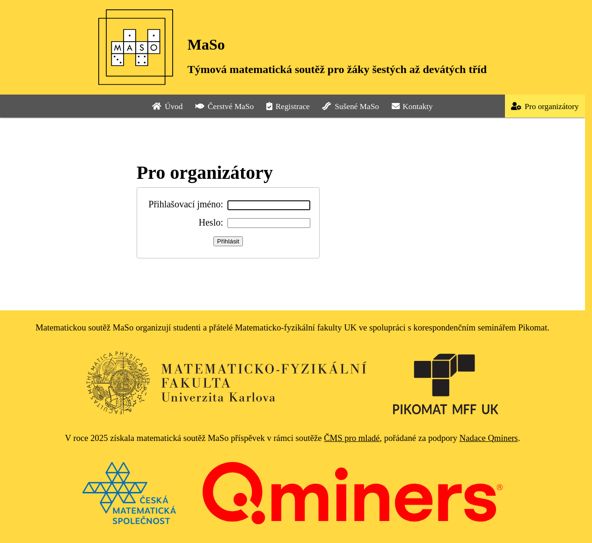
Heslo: (211, 222)
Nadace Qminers (489, 438)
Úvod (167, 106)
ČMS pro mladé (352, 438)
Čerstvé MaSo (224, 106)
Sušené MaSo (350, 106)
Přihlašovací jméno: (185, 204)
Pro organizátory (544, 106)
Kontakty (412, 106)
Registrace (288, 106)
